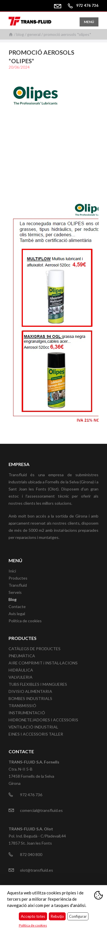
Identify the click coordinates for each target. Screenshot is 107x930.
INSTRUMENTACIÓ (27, 712)
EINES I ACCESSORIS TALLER (36, 734)
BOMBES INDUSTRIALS (30, 698)
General (34, 34)
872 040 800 (31, 854)
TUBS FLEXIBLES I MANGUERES (38, 684)
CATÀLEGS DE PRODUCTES (34, 648)
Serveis (15, 592)
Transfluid (18, 585)
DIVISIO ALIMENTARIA (30, 691)
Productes (18, 578)
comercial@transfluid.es (59, 5)
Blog (20, 34)
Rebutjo (57, 916)
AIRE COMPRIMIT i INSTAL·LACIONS (43, 662)
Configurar (78, 916)
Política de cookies (25, 620)
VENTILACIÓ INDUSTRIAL (33, 726)
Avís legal (17, 613)
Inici (11, 34)
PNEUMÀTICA (22, 655)
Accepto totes (33, 916)
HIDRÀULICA (21, 670)
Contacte (17, 606)
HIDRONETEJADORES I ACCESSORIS (43, 719)
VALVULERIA (21, 677)
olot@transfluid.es (36, 870)
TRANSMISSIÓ (22, 705)
